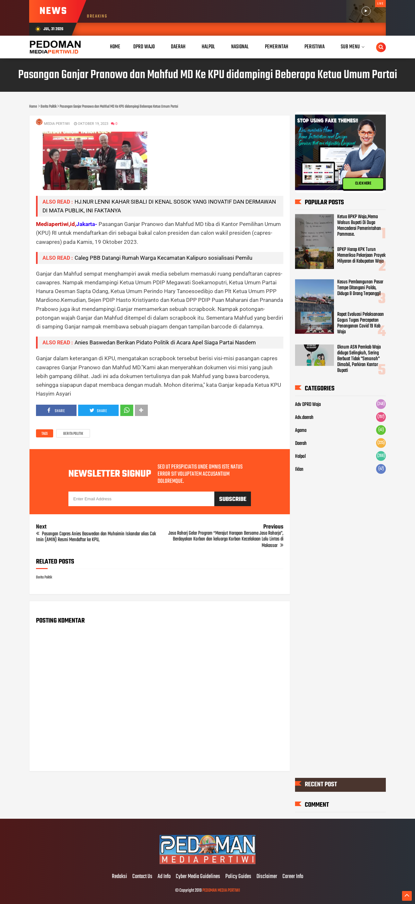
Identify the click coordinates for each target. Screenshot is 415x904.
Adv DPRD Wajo (308, 404)
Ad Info (164, 876)
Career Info (292, 876)
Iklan (299, 469)
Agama (300, 430)
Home (115, 46)
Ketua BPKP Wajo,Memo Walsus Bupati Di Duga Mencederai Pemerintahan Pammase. (359, 226)
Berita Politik (73, 434)
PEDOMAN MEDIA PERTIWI (221, 890)
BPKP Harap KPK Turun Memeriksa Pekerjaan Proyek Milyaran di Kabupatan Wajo (361, 255)
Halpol (300, 456)
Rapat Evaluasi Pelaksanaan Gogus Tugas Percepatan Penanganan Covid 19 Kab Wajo (360, 323)
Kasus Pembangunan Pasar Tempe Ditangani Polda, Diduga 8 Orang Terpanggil (360, 288)
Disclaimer (266, 876)
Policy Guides (238, 876)
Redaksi (119, 876)
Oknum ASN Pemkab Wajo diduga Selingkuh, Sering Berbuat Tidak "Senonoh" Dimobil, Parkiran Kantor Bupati (359, 359)
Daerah (301, 443)
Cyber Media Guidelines (198, 876)
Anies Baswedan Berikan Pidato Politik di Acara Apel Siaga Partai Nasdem (165, 342)
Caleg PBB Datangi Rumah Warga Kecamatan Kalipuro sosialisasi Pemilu (163, 258)
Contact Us (142, 876)
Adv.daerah (304, 417)
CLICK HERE (363, 183)
